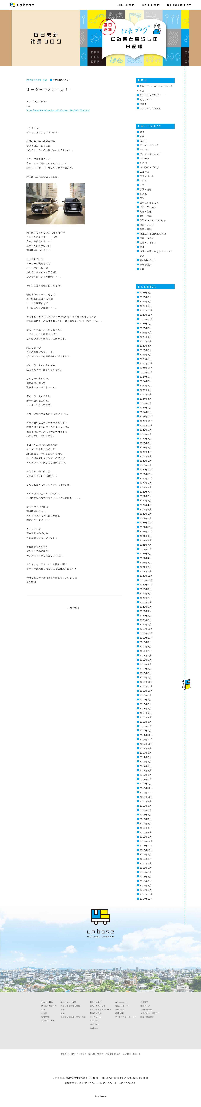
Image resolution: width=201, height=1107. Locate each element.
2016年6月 (146, 814)
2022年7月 (146, 491)
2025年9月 (146, 323)
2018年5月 (146, 713)
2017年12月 (146, 735)
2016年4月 (146, 823)
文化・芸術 (146, 211)
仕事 (142, 185)
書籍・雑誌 (146, 229)
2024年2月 (146, 407)
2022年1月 (146, 518)
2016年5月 (146, 819)
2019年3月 (146, 668)
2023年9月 (146, 430)
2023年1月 (146, 465)
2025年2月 (146, 354)
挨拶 (142, 136)
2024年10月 (146, 372)
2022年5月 (146, 500)
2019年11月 (146, 633)
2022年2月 (146, 514)
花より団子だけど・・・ (153, 95)
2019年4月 (146, 664)
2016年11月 (146, 792)
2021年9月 (146, 536)
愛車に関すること (149, 202)
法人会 (143, 140)
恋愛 (142, 198)
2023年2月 (146, 460)
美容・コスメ (147, 238)
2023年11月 (146, 421)
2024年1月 (146, 412)
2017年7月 (146, 757)
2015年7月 (146, 863)
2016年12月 (146, 788)
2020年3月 (146, 615)
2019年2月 (146, 673)
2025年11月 (146, 315)
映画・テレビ (147, 225)
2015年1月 (146, 890)
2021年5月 (146, 553)
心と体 (143, 194)
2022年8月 (146, 487)
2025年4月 (146, 345)
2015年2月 (146, 885)
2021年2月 (146, 567)
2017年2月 (146, 779)
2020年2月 (146, 620)
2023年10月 (146, 425)
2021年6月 (146, 549)
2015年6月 (146, 867)
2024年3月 (146, 403)
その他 (143, 163)
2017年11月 (146, 739)
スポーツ (144, 158)
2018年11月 (146, 686)
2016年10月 (146, 797)
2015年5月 (146, 872)
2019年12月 (146, 629)
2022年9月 (146, 483)
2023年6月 (146, 443)
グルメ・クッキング (150, 154)
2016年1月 (146, 837)
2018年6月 (146, 708)
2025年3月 (146, 350)
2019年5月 (146, 660)
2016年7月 (146, 810)
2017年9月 (146, 748)
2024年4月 (146, 399)
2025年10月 (146, 319)
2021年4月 (146, 558)
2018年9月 (146, 695)
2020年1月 (146, 624)
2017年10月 (146, 744)
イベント (144, 149)
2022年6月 (146, 496)
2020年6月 (146, 602)
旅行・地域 (146, 216)
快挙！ (143, 104)
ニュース (144, 171)
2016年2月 (146, 832)
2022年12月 (146, 469)
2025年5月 (146, 341)
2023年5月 (146, 447)
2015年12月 (146, 841)
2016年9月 (146, 801)
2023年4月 (146, 452)
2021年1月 (146, 571)
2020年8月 (146, 593)
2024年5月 (146, 394)
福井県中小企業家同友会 (153, 233)
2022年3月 (146, 509)
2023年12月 (146, 416)
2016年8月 (146, 806)
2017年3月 (146, 775)
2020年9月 (146, 589)
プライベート (147, 176)
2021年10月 (146, 531)
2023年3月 (146, 456)
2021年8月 (146, 540)
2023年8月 (146, 434)
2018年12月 (146, 682)
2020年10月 (146, 584)
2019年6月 (146, 655)
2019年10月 (146, 637)
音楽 (142, 269)
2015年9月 (146, 854)
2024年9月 (146, 376)
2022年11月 (146, 474)
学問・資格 (146, 189)
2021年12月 (146, 522)
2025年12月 (146, 310)
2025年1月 (146, 359)
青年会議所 (146, 264)
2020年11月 (146, 580)
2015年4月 (146, 876)
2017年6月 (146, 761)
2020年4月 (146, 611)
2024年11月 (146, 368)
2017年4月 (146, 770)
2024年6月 (146, 390)
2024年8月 (146, 381)
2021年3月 (146, 562)
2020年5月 (146, 606)
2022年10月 (146, 478)
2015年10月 (146, 850)
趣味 (142, 247)
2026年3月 (146, 297)
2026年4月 (146, 292)
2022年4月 (146, 505)
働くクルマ (146, 99)
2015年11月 (146, 845)
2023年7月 (146, 438)
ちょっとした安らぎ (150, 108)
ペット (143, 180)
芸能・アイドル (148, 242)
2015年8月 (146, 859)
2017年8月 (146, 752)
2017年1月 (146, 783)
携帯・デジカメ (148, 207)
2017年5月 (146, 766)
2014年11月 (146, 898)
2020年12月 (146, 576)
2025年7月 (146, 332)
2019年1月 (146, 677)
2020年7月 (146, 598)
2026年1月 (146, 306)
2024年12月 (146, 363)
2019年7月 (146, 651)
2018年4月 (146, 717)
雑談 (142, 132)
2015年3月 (146, 881)
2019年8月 (146, 646)
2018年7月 (146, 704)
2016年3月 (146, 828)
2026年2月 (146, 301)
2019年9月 (146, 642)
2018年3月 (146, 722)
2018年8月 (146, 699)
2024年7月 (146, 385)
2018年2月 (146, 726)
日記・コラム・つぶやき (153, 220)
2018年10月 (146, 691)
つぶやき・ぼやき (149, 167)
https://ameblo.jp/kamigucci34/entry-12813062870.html (58, 110)
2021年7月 (146, 545)
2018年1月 (146, 730)
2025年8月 (146, 328)
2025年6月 (146, 337)
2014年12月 (146, 894)
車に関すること (61, 80)
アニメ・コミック (149, 145)
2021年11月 (146, 527)
